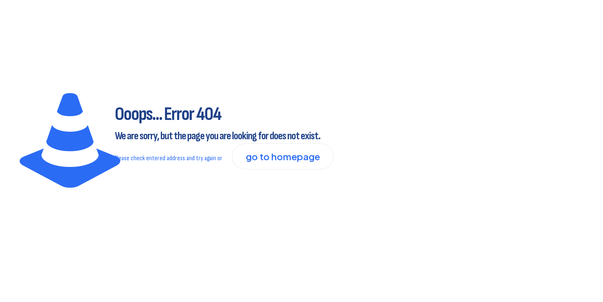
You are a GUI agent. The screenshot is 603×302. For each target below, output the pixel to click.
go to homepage (283, 156)
